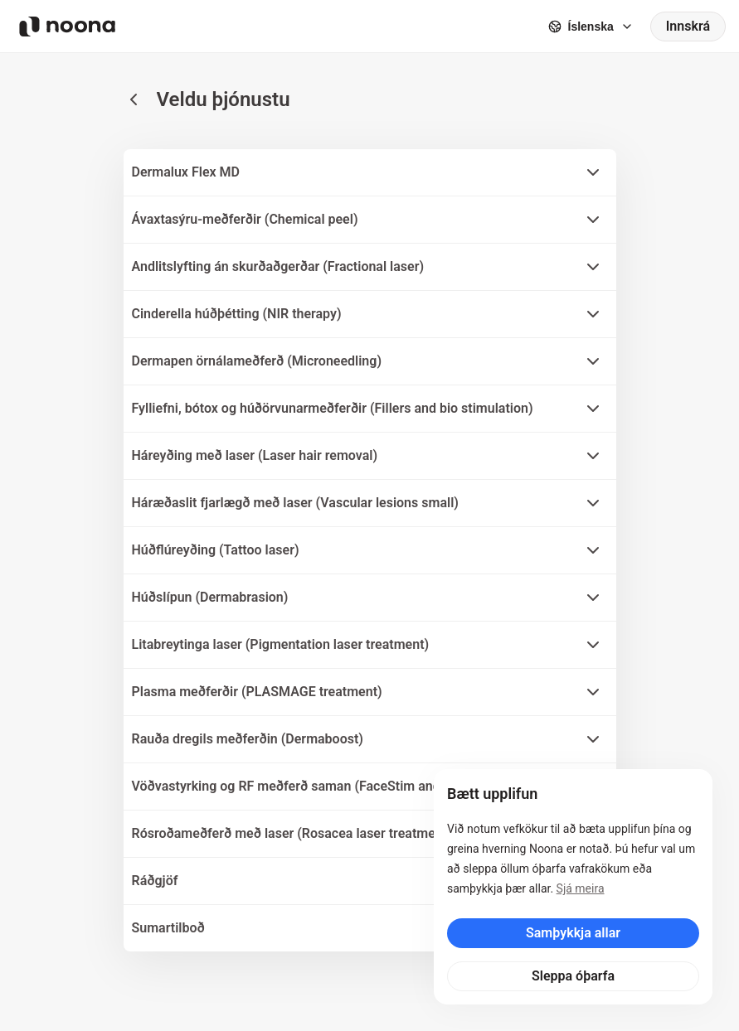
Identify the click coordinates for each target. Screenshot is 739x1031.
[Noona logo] (67, 26)
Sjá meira (581, 888)
